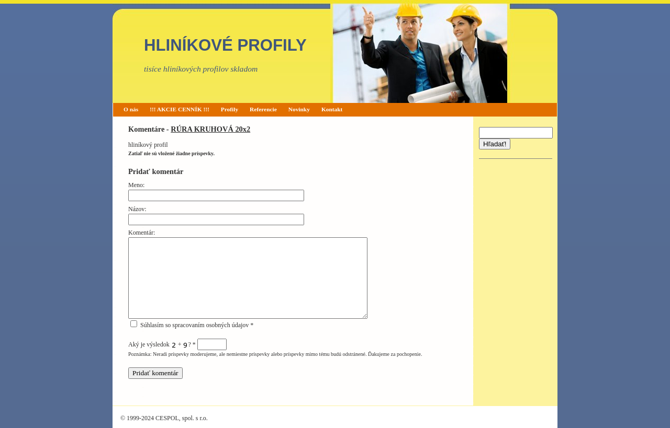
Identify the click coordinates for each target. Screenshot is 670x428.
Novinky (299, 109)
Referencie (263, 109)
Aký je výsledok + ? (177, 344)
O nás (131, 109)
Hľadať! (494, 144)
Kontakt (332, 109)
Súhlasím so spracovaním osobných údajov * (191, 325)
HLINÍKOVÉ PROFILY (225, 45)
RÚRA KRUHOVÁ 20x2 (210, 129)
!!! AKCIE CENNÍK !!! (179, 109)
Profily (229, 109)
